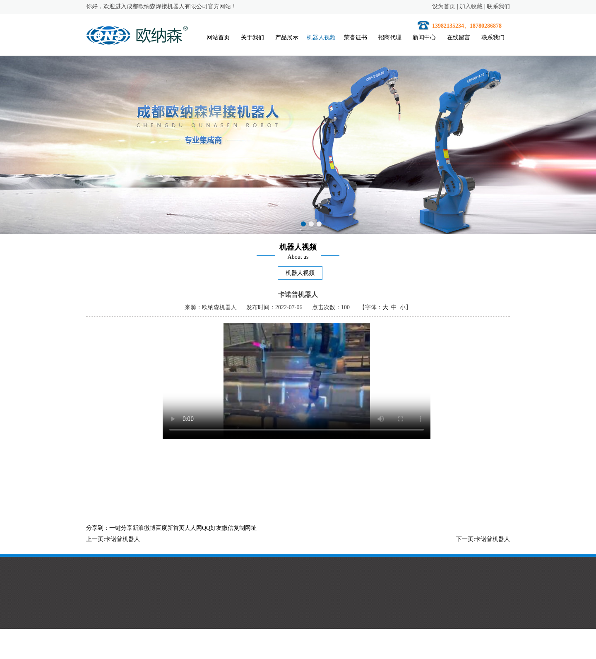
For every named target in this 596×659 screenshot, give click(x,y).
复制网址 (245, 528)
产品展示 (286, 37)
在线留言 (458, 37)
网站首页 (218, 37)
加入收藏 (471, 6)
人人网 (193, 528)
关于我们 (252, 37)
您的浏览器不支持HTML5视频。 (296, 381)
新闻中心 (424, 37)
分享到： (97, 528)
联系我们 (498, 6)
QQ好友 (212, 528)
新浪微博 (144, 528)
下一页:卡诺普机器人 (483, 539)
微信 (227, 528)
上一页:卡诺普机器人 (113, 539)
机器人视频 (321, 37)
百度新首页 (170, 528)
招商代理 (389, 37)
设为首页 (443, 6)
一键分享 (120, 528)
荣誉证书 (355, 37)
